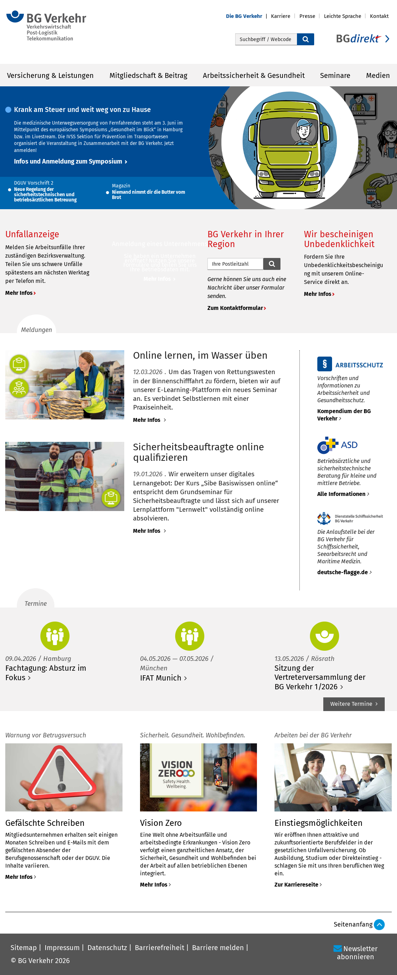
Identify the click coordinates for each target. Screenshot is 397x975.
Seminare (335, 75)
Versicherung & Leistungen (50, 75)
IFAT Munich (160, 678)
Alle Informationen (341, 494)
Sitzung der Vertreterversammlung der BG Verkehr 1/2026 (319, 677)
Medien (378, 75)
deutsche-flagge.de (342, 572)
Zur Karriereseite (296, 884)
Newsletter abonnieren (357, 952)
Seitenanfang (353, 924)
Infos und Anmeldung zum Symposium (68, 161)
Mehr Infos (19, 293)
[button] (248, 16)
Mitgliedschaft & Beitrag (148, 75)
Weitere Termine (352, 704)
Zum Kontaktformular (235, 308)
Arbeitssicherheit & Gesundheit (254, 75)
